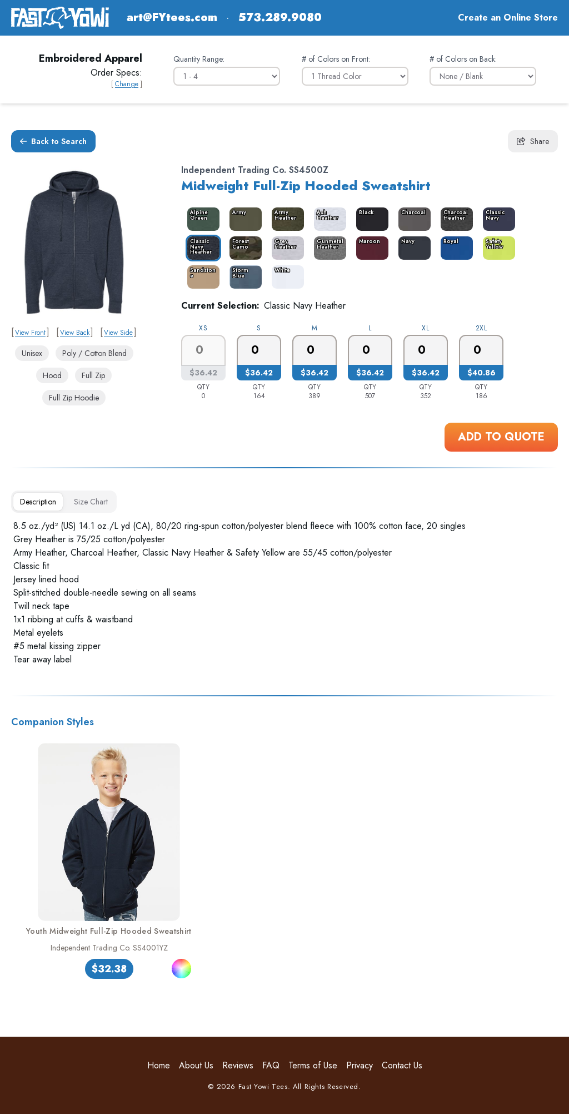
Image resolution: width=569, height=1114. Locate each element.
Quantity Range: (198, 59)
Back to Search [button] (53, 141)
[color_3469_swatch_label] (454, 219)
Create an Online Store (508, 17)
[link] (74, 242)
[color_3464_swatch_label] (201, 219)
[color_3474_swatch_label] (370, 248)
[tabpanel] (284, 593)
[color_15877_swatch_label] (496, 248)
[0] (259, 350)
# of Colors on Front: (336, 59)
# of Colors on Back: (463, 59)
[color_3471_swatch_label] (243, 248)
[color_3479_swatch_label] (285, 277)
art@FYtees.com (172, 18)
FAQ (270, 1065)
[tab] (38, 502)
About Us (196, 1065)
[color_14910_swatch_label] (243, 277)
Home (158, 1065)
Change (126, 84)
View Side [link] (118, 332)
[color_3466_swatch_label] (285, 219)
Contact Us (402, 1065)
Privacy (359, 1065)
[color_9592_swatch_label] (496, 219)
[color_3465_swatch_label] (243, 219)
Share (533, 141)
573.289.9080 (280, 18)
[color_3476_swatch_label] (454, 248)
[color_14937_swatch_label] (327, 219)
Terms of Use (312, 1065)
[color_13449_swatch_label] (412, 248)
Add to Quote (501, 437)
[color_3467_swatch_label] (370, 219)
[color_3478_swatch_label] (201, 277)
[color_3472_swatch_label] (285, 248)
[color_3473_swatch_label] (327, 248)
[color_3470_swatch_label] (201, 248)
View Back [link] (74, 332)
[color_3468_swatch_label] (412, 219)
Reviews (237, 1065)
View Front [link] (30, 332)
